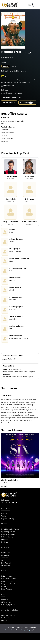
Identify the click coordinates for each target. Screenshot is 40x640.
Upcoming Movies (8, 532)
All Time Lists (6, 602)
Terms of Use (10, 630)
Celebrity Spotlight (8, 605)
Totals (3, 516)
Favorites (29, 5)
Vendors (4, 560)
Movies (4, 524)
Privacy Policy (25, 630)
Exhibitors (5, 555)
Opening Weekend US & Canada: (12, 121)
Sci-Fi (14, 66)
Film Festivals (6, 563)
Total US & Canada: (8, 127)
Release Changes (7, 537)
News (3, 571)
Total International (7, 133)
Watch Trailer (9, 102)
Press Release (6, 589)
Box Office (5, 508)
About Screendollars (9, 610)
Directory (5, 547)
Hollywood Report (8, 584)
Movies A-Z (5, 540)
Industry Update (7, 581)
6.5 (6, 76)
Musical (6, 66)
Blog (3, 594)
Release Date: (6, 71)
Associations (5, 566)
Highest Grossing (7, 519)
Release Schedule (8, 534)
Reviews (4, 542)
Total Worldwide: (7, 139)
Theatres (4, 558)
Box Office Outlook (8, 579)
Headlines (5, 587)
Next (37, 460)
